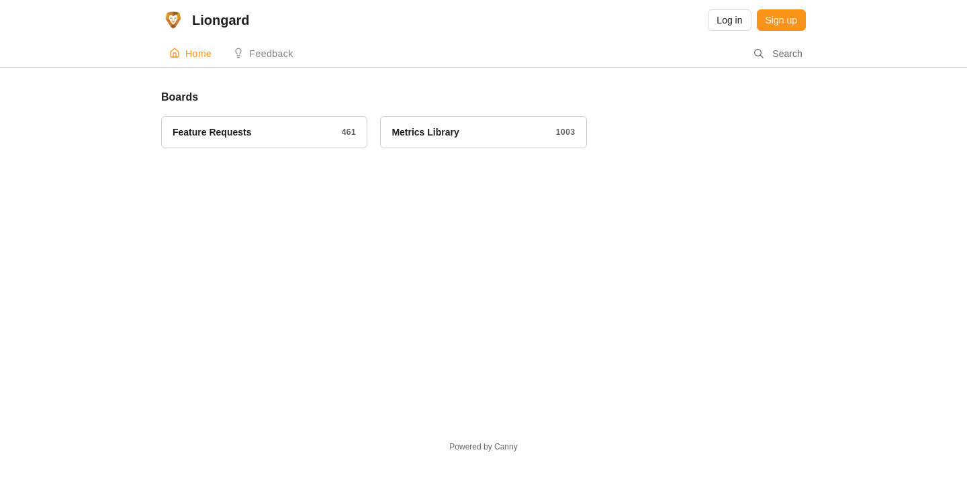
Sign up (781, 20)
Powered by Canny (483, 446)
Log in (729, 20)
